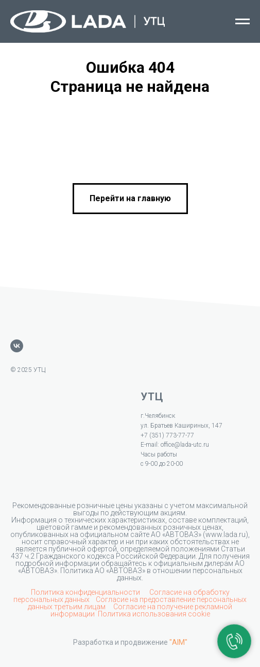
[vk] (16, 345)
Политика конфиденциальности (86, 592)
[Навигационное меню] (242, 22)
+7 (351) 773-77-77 (167, 435)
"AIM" (178, 642)
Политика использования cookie (154, 614)
